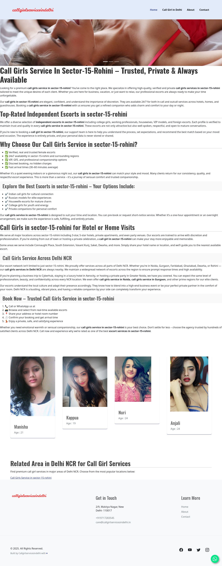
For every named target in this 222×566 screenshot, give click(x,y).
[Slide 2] (111, 61)
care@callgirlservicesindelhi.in (113, 522)
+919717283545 (105, 518)
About (191, 9)
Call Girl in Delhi (172, 9)
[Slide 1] (105, 61)
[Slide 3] (116, 61)
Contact (204, 9)
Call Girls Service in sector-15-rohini (31, 477)
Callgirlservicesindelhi (30, 553)
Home (153, 9)
